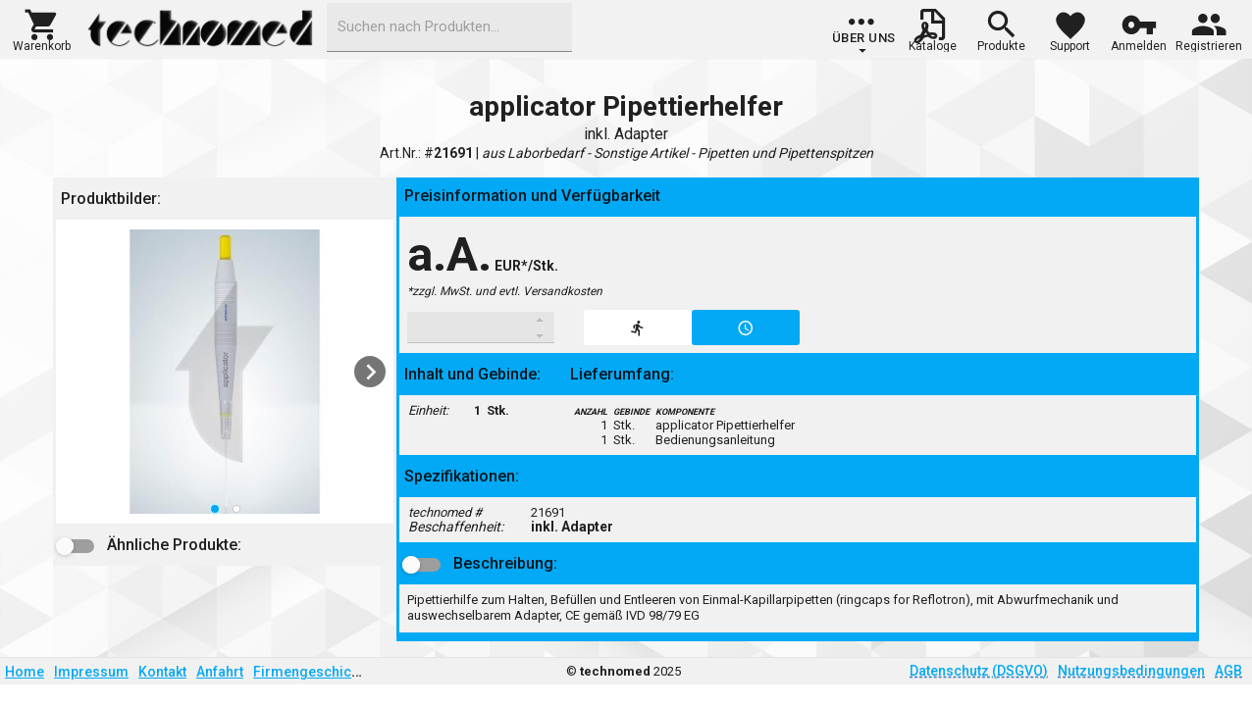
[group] (864, 34)
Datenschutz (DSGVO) (979, 671)
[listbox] (224, 372)
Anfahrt (219, 672)
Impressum (91, 672)
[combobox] (449, 27)
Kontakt (162, 672)
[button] (42, 28)
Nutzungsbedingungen (1131, 671)
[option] (224, 372)
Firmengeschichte (312, 672)
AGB (1228, 671)
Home (24, 672)
